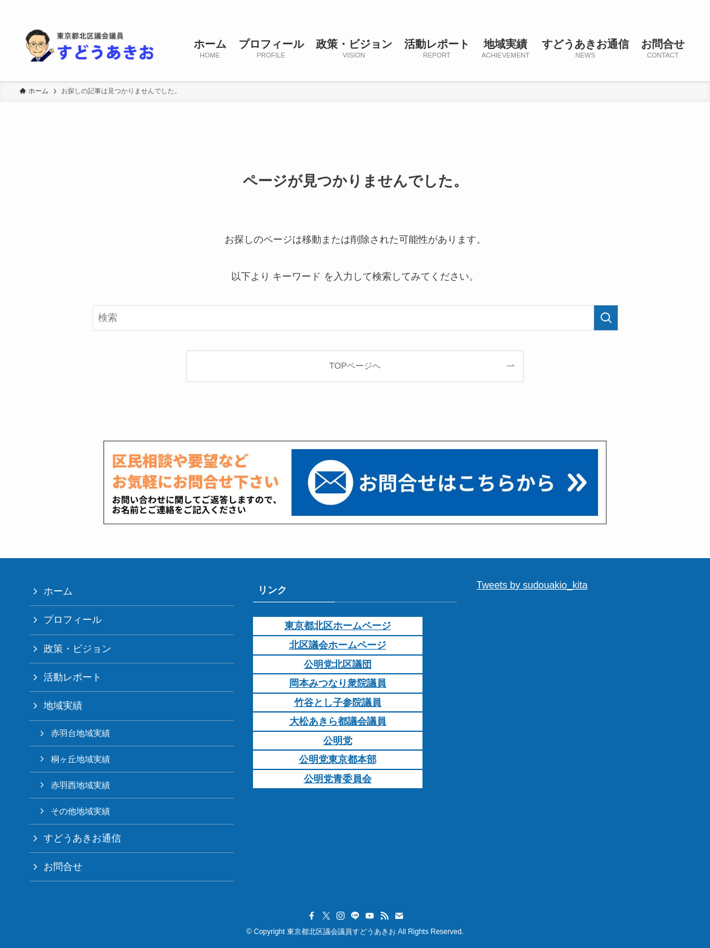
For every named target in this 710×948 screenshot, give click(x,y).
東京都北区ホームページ (337, 625)
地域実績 (63, 705)
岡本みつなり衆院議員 (337, 683)
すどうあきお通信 (82, 838)
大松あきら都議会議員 (337, 721)
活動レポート (73, 677)
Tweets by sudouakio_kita (531, 585)
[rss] (651, 6)
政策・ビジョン (77, 649)
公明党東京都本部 (337, 759)
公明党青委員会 (338, 779)
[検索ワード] (355, 318)
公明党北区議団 (338, 664)
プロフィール (73, 619)
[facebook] (572, 6)
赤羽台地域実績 (80, 733)
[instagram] (604, 6)
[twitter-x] (588, 6)
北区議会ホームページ (337, 645)
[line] (620, 6)
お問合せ (63, 866)
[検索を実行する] (606, 318)
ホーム (58, 591)
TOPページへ (355, 365)
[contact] (667, 6)
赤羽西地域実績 (80, 785)
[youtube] (635, 6)
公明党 (337, 741)
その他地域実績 (80, 811)
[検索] (683, 6)
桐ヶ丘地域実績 (80, 759)
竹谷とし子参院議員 (337, 702)
